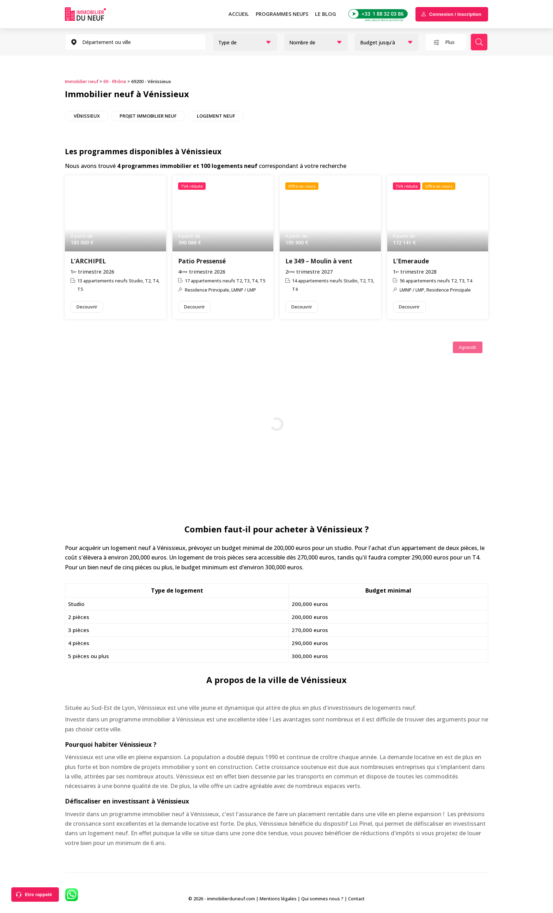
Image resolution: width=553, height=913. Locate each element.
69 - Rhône (114, 81)
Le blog (325, 14)
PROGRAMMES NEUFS (282, 14)
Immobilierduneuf (95, 14)
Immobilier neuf (81, 81)
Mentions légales (278, 898)
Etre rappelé (38, 894)
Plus (450, 42)
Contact (356, 898)
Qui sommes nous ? (322, 898)
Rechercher (479, 42)
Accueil (239, 14)
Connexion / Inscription (455, 14)
